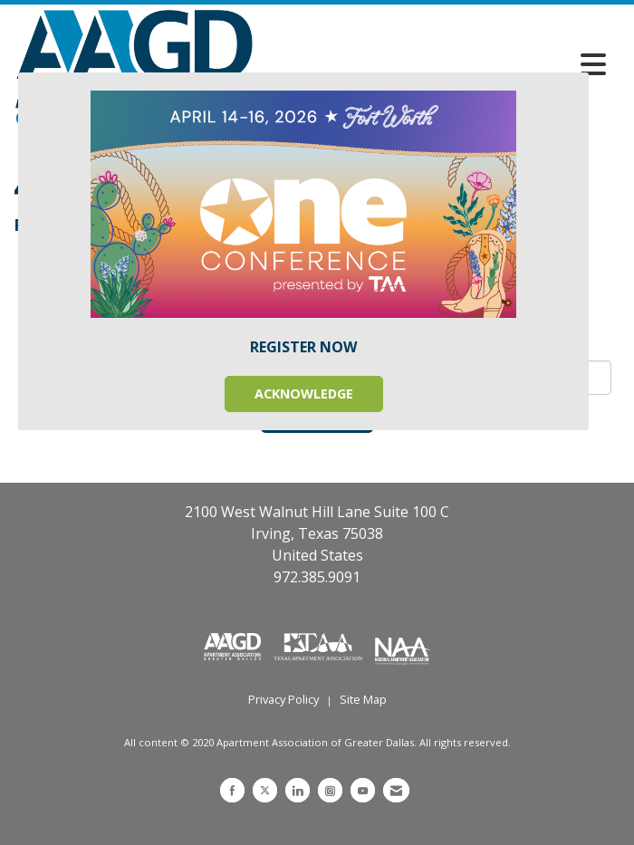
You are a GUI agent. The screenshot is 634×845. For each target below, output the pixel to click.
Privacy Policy (283, 699)
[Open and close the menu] (434, 64)
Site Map (363, 699)
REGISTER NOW (303, 347)
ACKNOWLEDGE (304, 393)
